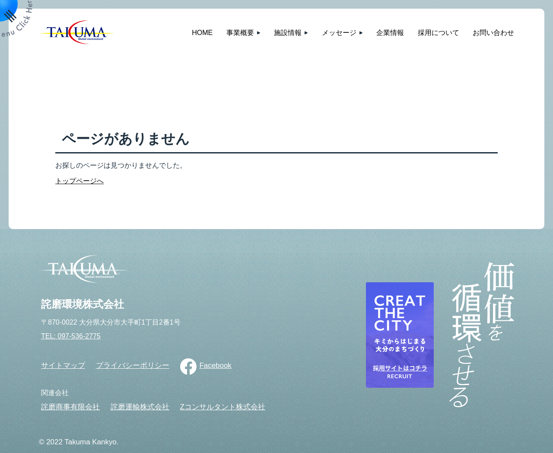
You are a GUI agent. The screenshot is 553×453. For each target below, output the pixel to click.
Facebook (215, 365)
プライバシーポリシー (132, 365)
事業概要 (240, 32)
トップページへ (79, 181)
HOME (202, 32)
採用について (438, 32)
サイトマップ (63, 365)
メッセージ (339, 32)
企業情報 (390, 32)
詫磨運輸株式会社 (140, 407)
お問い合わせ (493, 32)
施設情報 (288, 32)
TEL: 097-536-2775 (71, 336)
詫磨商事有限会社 (70, 407)
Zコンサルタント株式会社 (222, 407)
